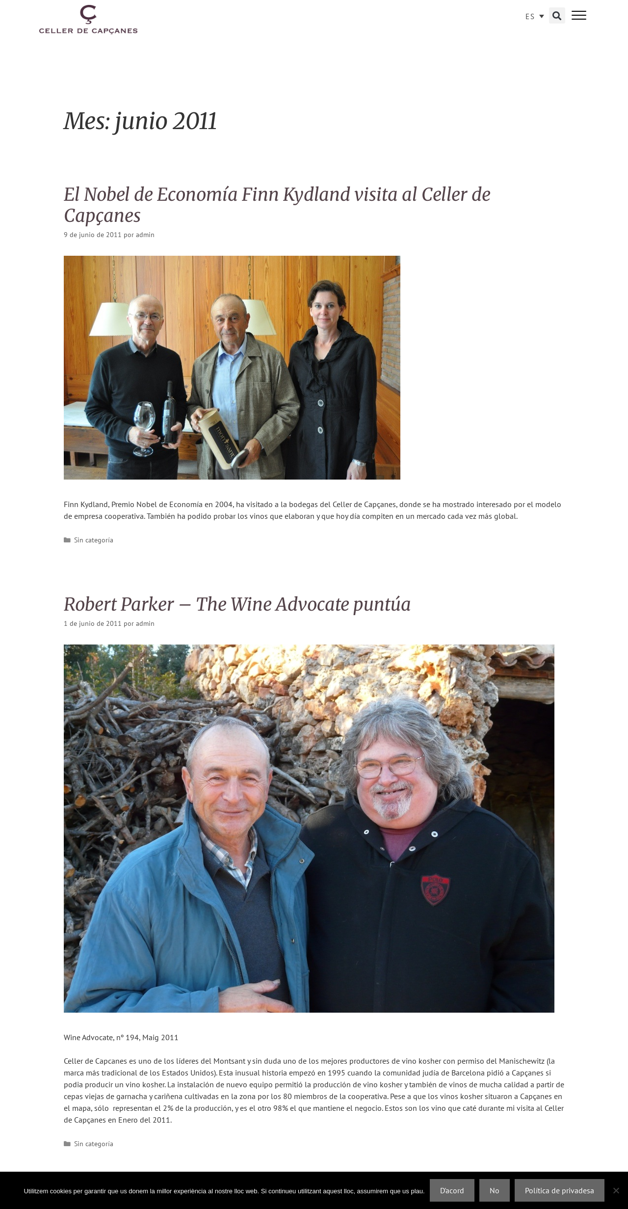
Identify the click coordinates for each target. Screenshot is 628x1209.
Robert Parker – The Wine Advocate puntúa (237, 604)
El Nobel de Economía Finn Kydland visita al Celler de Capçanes (277, 205)
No (494, 1190)
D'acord (452, 1190)
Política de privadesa (559, 1190)
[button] (557, 15)
